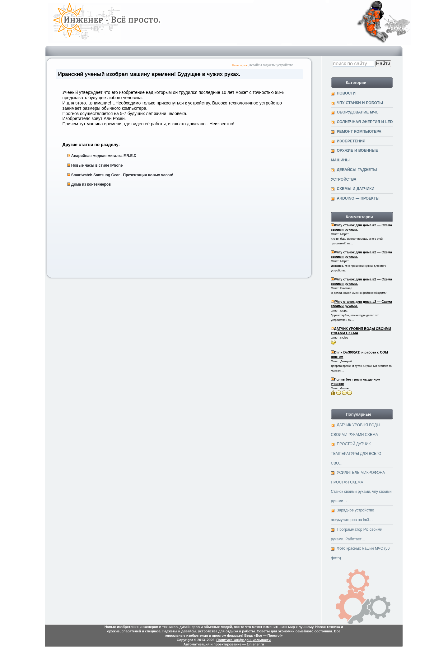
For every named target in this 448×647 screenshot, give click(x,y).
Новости (346, 93)
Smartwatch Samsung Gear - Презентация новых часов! (122, 175)
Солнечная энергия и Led (365, 122)
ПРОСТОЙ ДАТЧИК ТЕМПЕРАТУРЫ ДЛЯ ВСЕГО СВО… (356, 453)
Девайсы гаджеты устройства (271, 65)
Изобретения (351, 141)
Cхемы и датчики (356, 189)
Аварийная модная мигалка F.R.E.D (104, 156)
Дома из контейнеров (91, 184)
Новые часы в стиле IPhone (97, 165)
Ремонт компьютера (359, 131)
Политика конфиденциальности (243, 640)
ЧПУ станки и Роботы (360, 103)
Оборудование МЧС (358, 112)
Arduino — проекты (358, 198)
